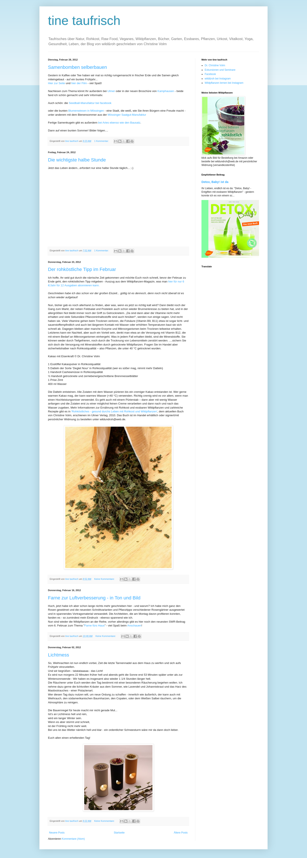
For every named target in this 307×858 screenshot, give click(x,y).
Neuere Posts (57, 832)
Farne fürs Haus (94, 625)
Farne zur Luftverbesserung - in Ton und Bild (94, 597)
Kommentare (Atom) (73, 838)
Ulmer (111, 91)
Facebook (210, 74)
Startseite (119, 832)
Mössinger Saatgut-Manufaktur (127, 114)
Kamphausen (166, 91)
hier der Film (79, 83)
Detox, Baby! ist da (214, 182)
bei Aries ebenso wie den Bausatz (119, 122)
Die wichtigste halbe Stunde (77, 160)
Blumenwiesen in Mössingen (86, 110)
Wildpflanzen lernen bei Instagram (224, 82)
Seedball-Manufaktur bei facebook (90, 103)
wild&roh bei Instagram (218, 78)
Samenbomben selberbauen (77, 67)
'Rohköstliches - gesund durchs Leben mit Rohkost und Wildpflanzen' (114, 411)
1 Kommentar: (101, 141)
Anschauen (134, 625)
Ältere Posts (181, 832)
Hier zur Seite (56, 83)
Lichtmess (58, 655)
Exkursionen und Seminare (220, 69)
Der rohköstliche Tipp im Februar (82, 269)
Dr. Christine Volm (215, 65)
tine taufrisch (84, 20)
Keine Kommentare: (104, 579)
